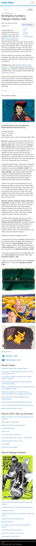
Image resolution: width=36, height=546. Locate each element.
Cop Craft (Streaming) (8, 428)
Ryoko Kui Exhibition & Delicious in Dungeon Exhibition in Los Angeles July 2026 (17, 388)
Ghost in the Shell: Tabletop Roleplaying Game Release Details (15, 398)
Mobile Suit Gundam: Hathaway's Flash (13, 425)
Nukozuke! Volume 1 (7, 522)
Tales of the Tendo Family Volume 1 (12, 530)
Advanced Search (8, 13)
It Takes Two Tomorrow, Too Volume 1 (12, 533)
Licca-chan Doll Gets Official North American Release (17, 405)
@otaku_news (12, 356)
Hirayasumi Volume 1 (7, 510)
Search (30, 9)
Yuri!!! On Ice (5, 431)
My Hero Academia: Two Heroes (11, 434)
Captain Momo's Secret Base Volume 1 (13, 518)
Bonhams (9, 34)
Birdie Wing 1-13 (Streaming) (10, 422)
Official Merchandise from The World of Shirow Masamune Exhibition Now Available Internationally (16, 393)
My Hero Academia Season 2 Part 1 (12, 441)
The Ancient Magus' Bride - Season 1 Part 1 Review (16, 438)
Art (24, 31)
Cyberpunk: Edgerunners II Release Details (14, 368)
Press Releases (28, 36)
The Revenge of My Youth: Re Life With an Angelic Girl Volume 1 (17, 514)
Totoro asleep (10, 73)
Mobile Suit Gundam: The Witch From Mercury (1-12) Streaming (17, 418)
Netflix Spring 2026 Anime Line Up (11, 408)
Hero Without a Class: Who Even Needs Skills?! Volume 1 (15, 526)
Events (26, 34)
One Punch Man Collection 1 (10, 447)
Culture (26, 33)
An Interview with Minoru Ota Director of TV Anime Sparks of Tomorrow (16, 377)
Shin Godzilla (5, 444)
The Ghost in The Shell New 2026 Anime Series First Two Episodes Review (17, 372)
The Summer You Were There (10, 536)
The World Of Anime (10, 38)
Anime (25, 29)
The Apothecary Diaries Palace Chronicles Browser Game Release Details (16, 383)
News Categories (27, 24)
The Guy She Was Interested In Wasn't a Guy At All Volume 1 (16, 503)
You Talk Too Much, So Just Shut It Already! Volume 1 (17, 507)
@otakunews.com (13, 360)
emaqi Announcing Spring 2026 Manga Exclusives (16, 402)
